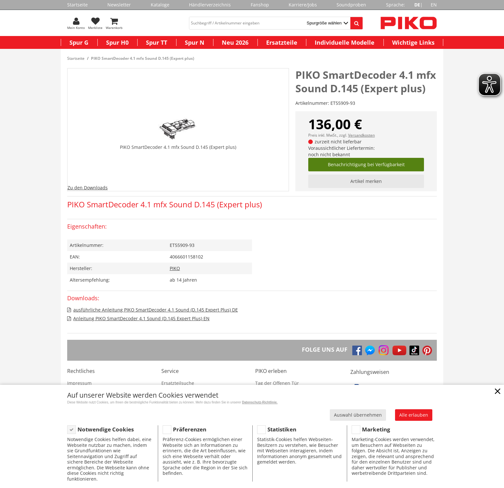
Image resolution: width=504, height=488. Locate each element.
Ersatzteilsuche (177, 383)
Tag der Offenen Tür (277, 383)
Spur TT (156, 42)
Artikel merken (366, 181)
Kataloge (160, 5)
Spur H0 (117, 42)
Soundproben (351, 5)
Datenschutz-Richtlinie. (260, 402)
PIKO (175, 268)
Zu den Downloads (88, 188)
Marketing (376, 429)
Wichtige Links (413, 42)
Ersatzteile (281, 42)
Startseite (77, 5)
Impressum (79, 383)
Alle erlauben (413, 415)
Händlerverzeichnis (210, 5)
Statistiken (281, 429)
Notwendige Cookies (105, 429)
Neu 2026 (235, 42)
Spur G (78, 42)
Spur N (194, 42)
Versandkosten (361, 135)
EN (434, 5)
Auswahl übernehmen (358, 415)
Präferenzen (189, 429)
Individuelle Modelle (344, 42)
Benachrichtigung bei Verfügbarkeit (366, 164)
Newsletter (119, 5)
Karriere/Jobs (303, 5)
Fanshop (260, 5)
